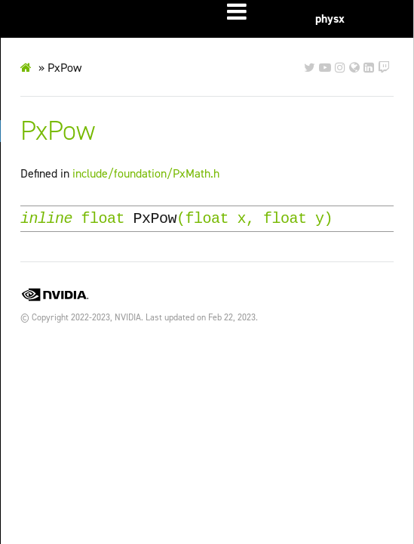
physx (330, 18)
